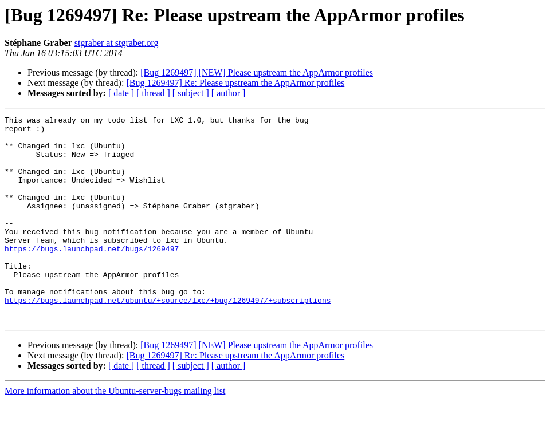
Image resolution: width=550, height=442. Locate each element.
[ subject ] (190, 93)
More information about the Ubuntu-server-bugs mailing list (115, 432)
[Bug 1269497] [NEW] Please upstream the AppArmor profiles (256, 72)
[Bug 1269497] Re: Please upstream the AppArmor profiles (235, 83)
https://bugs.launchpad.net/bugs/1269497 (92, 276)
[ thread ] (153, 93)
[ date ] (121, 93)
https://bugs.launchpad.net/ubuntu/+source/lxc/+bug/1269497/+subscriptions (168, 338)
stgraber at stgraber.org (116, 43)
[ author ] (228, 93)
